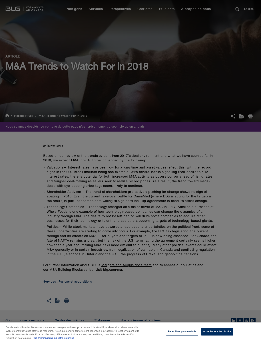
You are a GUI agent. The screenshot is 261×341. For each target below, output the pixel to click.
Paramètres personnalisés (182, 333)
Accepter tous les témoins (217, 333)
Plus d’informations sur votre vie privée (53, 339)
